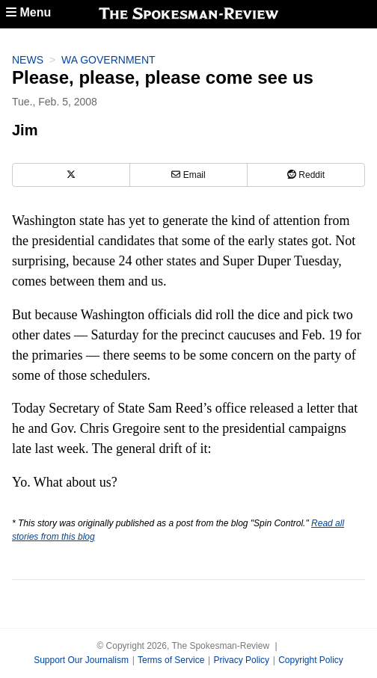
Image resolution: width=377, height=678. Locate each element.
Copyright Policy (310, 660)
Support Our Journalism (81, 660)
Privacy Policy (241, 660)
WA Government (108, 60)
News (27, 60)
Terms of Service (171, 660)
